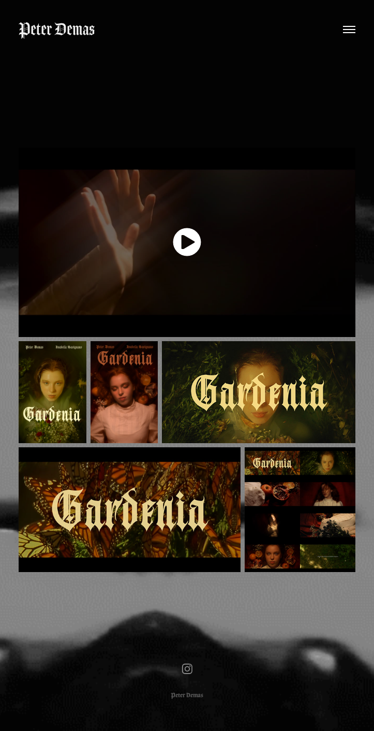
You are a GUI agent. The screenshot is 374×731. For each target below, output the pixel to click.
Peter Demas (57, 29)
